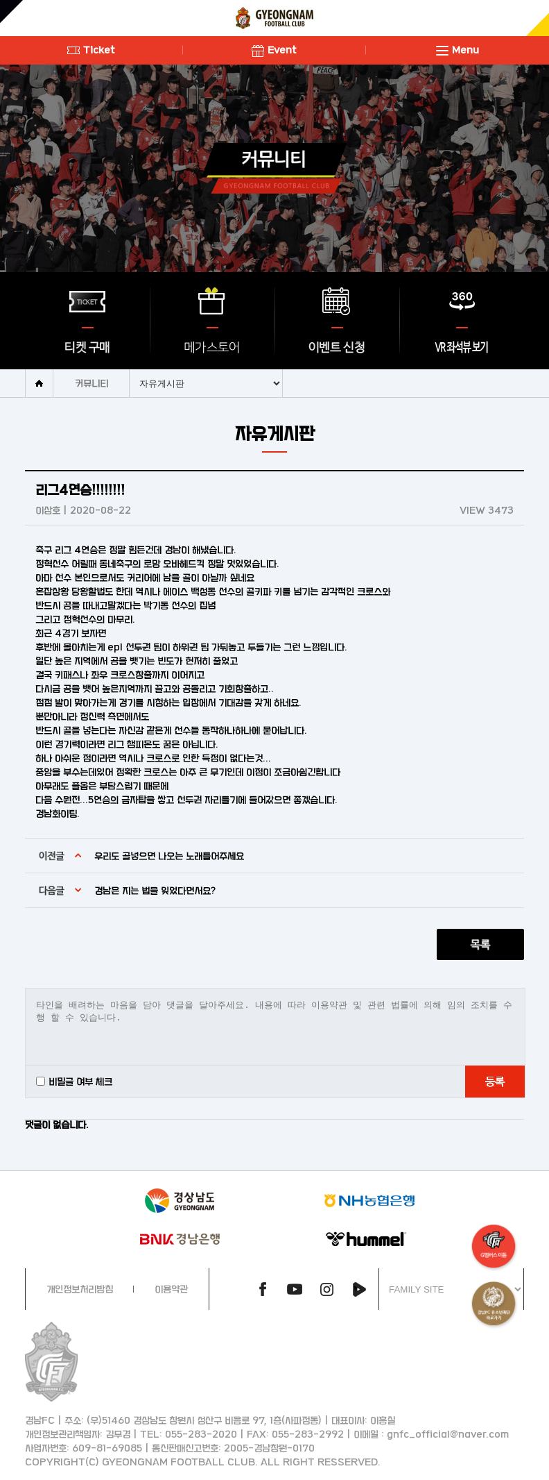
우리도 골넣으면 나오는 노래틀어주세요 (169, 855)
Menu (457, 49)
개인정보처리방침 (79, 1288)
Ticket (91, 49)
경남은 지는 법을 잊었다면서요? (155, 890)
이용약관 (171, 1288)
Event (274, 49)
